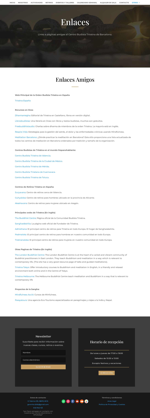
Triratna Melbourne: (25, 276)
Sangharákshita (23, 223)
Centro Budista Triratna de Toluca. (32, 177)
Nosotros (23, 3)
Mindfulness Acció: (24, 294)
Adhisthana (21, 229)
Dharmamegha (22, 115)
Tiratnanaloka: (22, 240)
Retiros (49, 3)
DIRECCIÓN (106, 373)
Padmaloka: (21, 234)
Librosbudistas (22, 121)
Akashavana (21, 203)
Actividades (37, 3)
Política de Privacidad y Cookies (112, 404)
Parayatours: (21, 300)
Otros (135, 3)
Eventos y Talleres (65, 3)
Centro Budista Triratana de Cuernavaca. (35, 172)
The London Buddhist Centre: (30, 255)
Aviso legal (111, 401)
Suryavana (20, 192)
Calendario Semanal (87, 3)
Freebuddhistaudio (24, 126)
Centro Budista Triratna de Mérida (32, 166)
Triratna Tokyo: (22, 267)
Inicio (12, 3)
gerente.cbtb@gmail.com (38, 404)
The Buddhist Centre (25, 218)
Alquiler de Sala (108, 3)
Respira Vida (21, 132)
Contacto (124, 3)
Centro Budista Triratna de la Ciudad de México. (39, 161)
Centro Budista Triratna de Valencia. (33, 155)
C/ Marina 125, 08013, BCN (38, 401)
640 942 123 (38, 408)
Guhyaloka (20, 198)
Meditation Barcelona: (26, 137)
